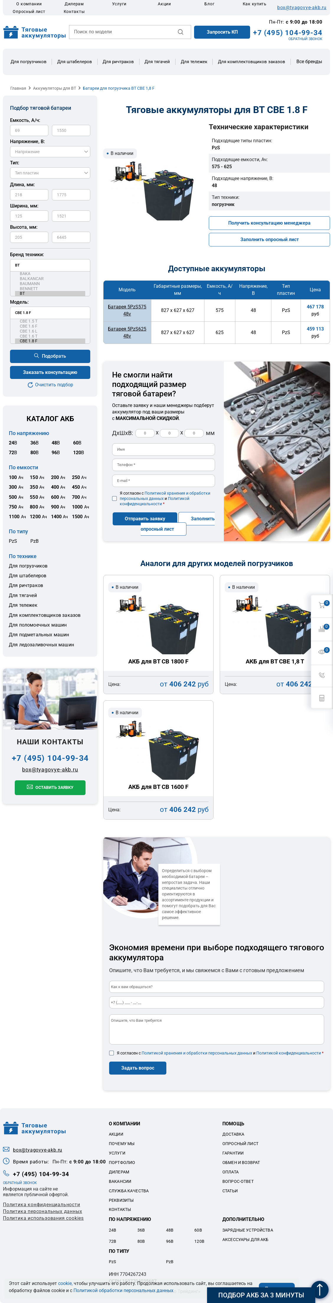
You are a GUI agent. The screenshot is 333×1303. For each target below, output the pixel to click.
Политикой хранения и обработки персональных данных (197, 1053)
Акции (164, 3)
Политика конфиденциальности (41, 1204)
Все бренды (309, 61)
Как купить (255, 3)
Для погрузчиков (29, 61)
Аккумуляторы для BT (54, 88)
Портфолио (122, 1162)
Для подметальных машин (39, 634)
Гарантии (233, 1153)
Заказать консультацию (50, 372)
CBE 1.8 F (50, 341)
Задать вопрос (137, 1068)
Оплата (230, 1172)
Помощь (233, 1124)
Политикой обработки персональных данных (123, 1290)
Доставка (233, 1134)
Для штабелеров (74, 61)
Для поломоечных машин (38, 625)
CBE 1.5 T (50, 321)
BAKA (50, 273)
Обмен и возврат (241, 1162)
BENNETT (50, 288)
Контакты (74, 11)
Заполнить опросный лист (269, 239)
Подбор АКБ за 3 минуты (261, 1295)
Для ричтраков (118, 61)
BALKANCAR (50, 278)
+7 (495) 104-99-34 (287, 33)
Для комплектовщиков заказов (251, 61)
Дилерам (74, 3)
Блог (209, 3)
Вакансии (120, 1181)
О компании (29, 3)
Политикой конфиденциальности (288, 1053)
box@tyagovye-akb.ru (302, 7)
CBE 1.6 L (50, 331)
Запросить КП (222, 32)
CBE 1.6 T (50, 336)
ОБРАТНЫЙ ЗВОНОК (305, 39)
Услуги (119, 3)
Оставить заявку (54, 787)
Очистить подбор (54, 385)
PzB (34, 541)
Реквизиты (121, 1200)
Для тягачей (157, 61)
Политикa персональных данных (42, 1211)
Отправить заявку (145, 518)
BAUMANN (50, 283)
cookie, (65, 1283)
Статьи (230, 1190)
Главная (18, 88)
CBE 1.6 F (50, 326)
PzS (13, 541)
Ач (16, 477)
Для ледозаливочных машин (41, 645)
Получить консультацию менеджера (269, 223)
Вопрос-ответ (238, 1181)
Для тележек (194, 61)
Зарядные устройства (247, 1230)
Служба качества (129, 1190)
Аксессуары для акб (245, 1239)
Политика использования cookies (43, 1218)
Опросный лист (29, 11)
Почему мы (121, 1143)
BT (50, 293)
